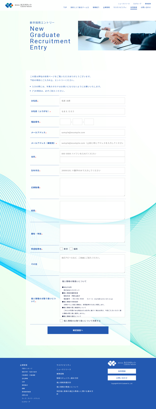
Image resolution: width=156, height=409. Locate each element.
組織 (23, 388)
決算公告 (25, 395)
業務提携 (148, 4)
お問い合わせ (146, 7)
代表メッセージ (27, 368)
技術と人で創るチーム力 (80, 7)
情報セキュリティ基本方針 (67, 378)
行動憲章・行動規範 (28, 375)
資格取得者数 (26, 392)
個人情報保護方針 (64, 382)
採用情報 (133, 7)
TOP (65, 7)
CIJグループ (137, 4)
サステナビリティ (120, 7)
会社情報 (25, 378)
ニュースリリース (124, 4)
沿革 (23, 382)
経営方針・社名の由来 (29, 372)
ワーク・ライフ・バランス (31, 398)
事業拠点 (25, 385)
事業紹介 (96, 7)
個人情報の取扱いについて (68, 387)
